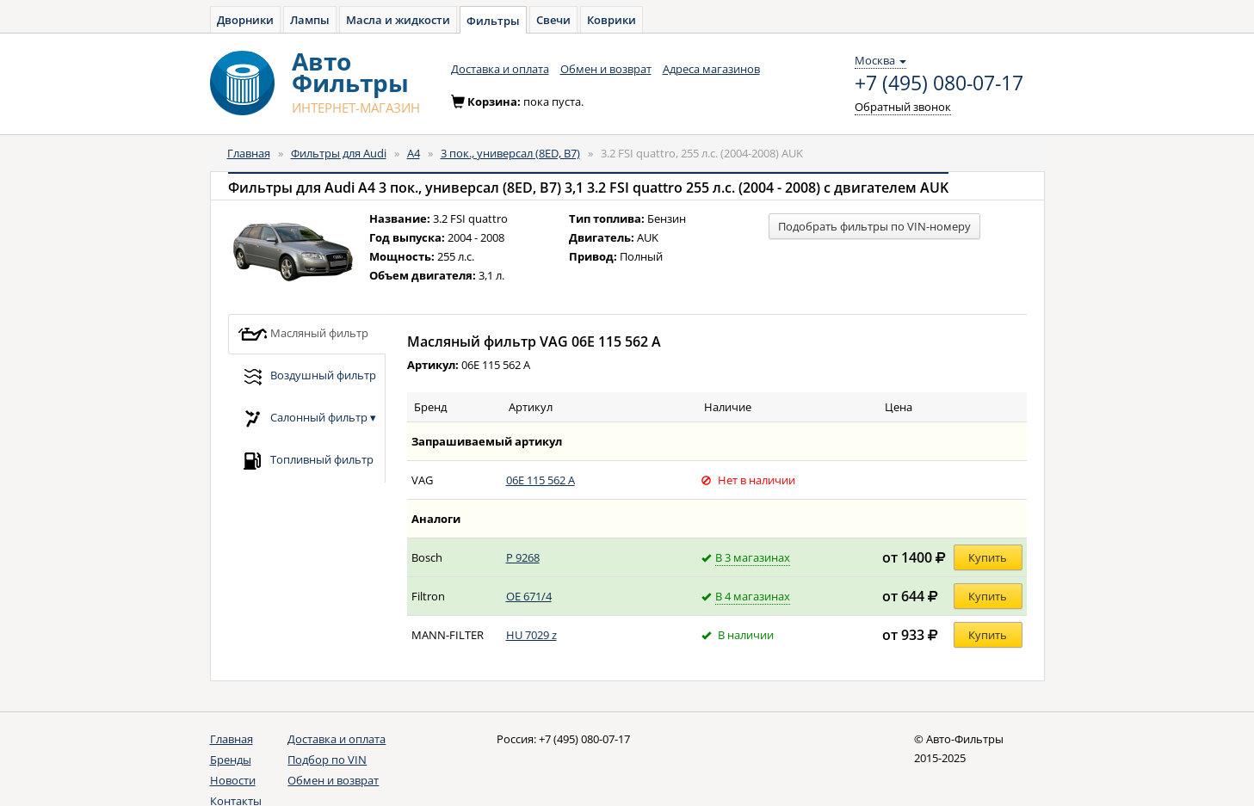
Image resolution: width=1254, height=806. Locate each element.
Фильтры (493, 20)
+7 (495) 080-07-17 (939, 83)
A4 (413, 153)
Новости (233, 780)
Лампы (310, 20)
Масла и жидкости (398, 20)
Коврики (611, 20)
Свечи (553, 20)
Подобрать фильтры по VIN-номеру (874, 226)
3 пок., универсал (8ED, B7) (510, 153)
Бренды (230, 759)
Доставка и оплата (500, 69)
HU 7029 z (531, 635)
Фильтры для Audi (338, 153)
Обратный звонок (903, 106)
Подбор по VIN (327, 759)
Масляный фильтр (303, 334)
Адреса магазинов (711, 69)
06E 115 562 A (540, 480)
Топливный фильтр (306, 460)
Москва (880, 60)
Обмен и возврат (606, 69)
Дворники (245, 20)
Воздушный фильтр (307, 376)
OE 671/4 (529, 596)
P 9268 (523, 557)
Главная (248, 153)
